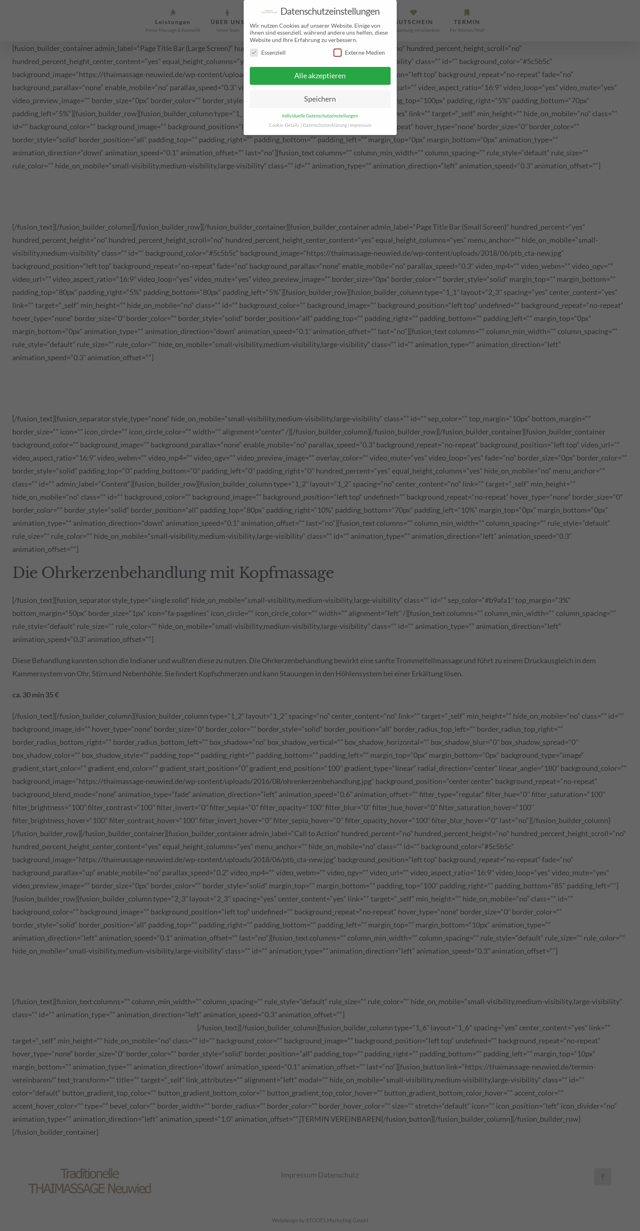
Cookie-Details (284, 124)
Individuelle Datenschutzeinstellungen (320, 115)
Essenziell (268, 52)
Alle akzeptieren (320, 75)
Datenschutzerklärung (325, 124)
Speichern (320, 98)
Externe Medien (359, 52)
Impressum (360, 124)
